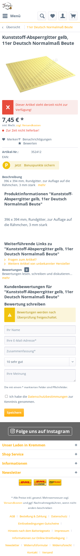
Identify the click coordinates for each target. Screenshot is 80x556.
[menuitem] (11, 16)
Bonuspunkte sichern (39, 165)
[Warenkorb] (73, 16)
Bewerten (27, 143)
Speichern (14, 412)
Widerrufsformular (36, 545)
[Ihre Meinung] (40, 375)
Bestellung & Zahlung (33, 516)
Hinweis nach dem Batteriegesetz (29, 531)
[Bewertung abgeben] (40, 361)
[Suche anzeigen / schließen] (42, 16)
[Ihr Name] (40, 329)
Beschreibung (12, 177)
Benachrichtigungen (35, 139)
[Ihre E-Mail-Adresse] (40, 340)
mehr (42, 185)
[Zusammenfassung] (40, 351)
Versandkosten (13, 503)
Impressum (62, 531)
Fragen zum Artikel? (20, 259)
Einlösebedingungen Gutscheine (38, 523)
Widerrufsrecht (62, 545)
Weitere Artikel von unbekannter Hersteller (37, 264)
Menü (11, 15)
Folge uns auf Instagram (40, 431)
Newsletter (12, 545)
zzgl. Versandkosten (28, 125)
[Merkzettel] (52, 16)
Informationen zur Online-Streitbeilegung (38, 538)
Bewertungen (12, 270)
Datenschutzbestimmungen (48, 397)
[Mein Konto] (62, 16)
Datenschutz (59, 516)
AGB (12, 516)
